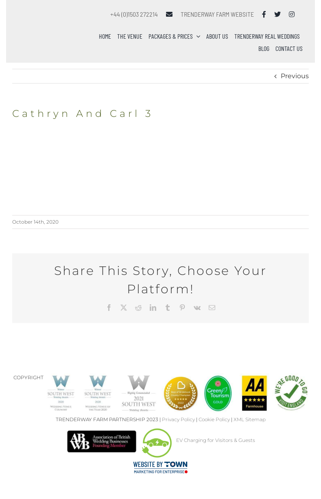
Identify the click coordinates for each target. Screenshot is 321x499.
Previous (295, 76)
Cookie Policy (214, 419)
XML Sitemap (250, 419)
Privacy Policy (178, 419)
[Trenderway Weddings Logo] (54, 18)
